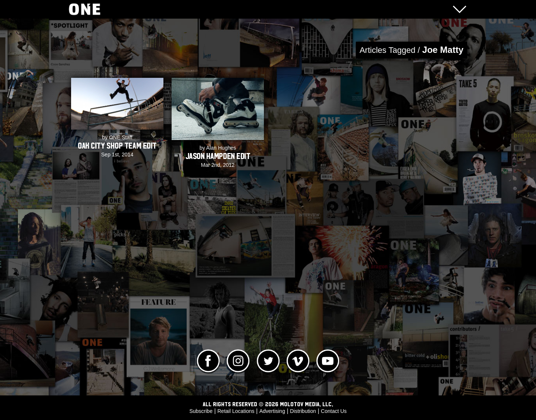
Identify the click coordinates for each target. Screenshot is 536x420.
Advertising (272, 411)
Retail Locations (236, 411)
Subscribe (201, 411)
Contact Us (334, 411)
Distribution (303, 411)
